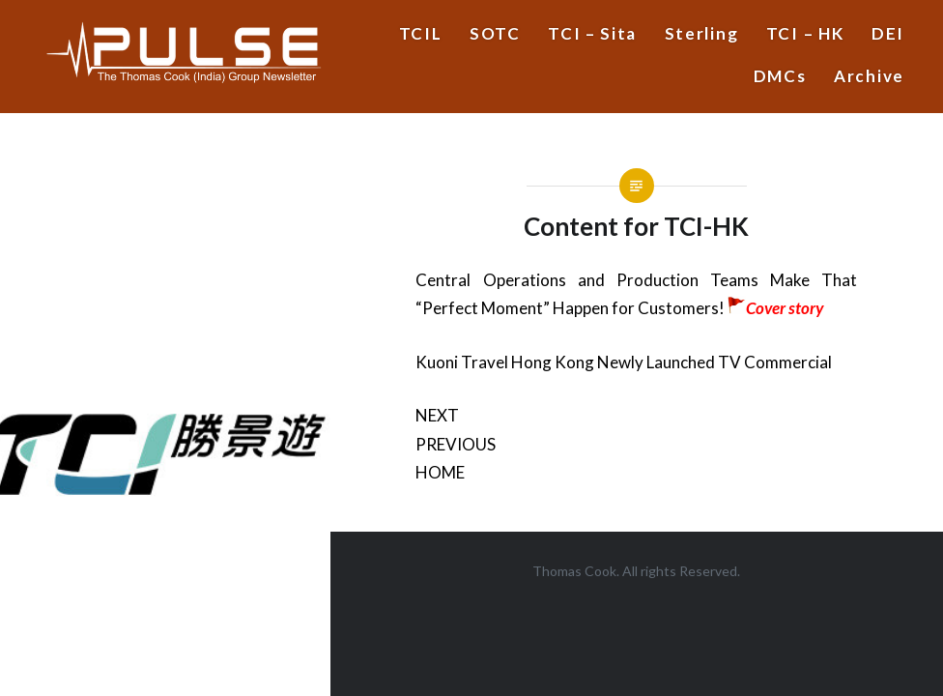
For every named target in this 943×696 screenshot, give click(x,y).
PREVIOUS (455, 444)
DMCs (780, 76)
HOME (440, 472)
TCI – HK (805, 33)
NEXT (437, 415)
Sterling (702, 33)
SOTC (495, 33)
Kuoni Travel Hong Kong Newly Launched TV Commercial (623, 362)
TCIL (421, 33)
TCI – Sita (592, 33)
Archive (869, 76)
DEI (888, 33)
